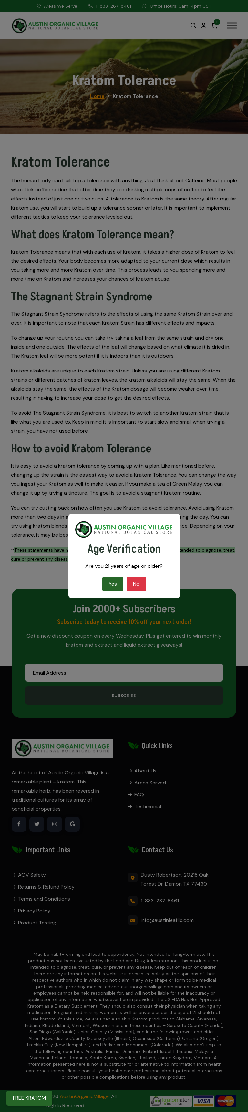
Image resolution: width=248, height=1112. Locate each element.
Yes (113, 583)
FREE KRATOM (29, 1098)
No (136, 583)
